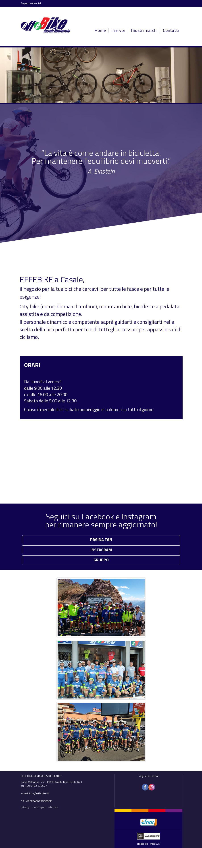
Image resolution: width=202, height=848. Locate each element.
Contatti (171, 30)
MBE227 (155, 844)
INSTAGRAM (101, 550)
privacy (25, 807)
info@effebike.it (39, 793)
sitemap (53, 807)
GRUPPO (101, 560)
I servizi (118, 30)
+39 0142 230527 (36, 786)
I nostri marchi (144, 30)
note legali (39, 807)
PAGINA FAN (101, 540)
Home (100, 30)
